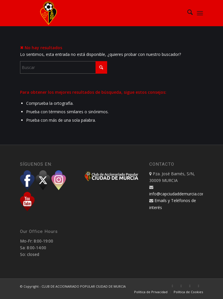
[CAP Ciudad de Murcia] (48, 13)
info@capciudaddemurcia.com (177, 194)
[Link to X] (181, 286)
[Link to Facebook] (172, 286)
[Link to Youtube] (198, 286)
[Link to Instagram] (190, 286)
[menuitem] (187, 13)
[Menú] (200, 13)
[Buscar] (187, 13)
